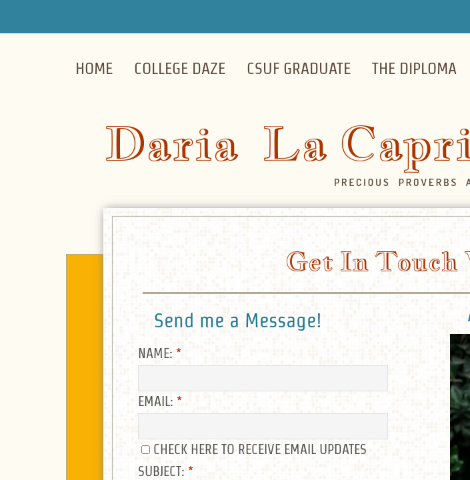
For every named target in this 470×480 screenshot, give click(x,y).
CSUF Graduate (299, 68)
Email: (160, 401)
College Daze (179, 68)
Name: (159, 353)
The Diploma (414, 68)
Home (94, 68)
